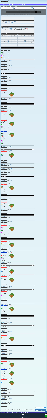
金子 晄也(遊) (3, 77)
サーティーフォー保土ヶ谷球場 (16, 6)
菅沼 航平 (25, 41)
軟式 (17, 412)
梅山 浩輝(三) (3, 60)
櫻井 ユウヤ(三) (4, 107)
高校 (6, 4)
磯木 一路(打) (3, 331)
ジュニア (12, 412)
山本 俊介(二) (3, 327)
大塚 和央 (8, 36)
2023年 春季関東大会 (16, 4)
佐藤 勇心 (9, 22)
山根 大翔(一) (3, 368)
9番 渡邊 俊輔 (10, 28)
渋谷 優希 (11, 77)
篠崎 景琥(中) (3, 180)
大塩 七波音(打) (4, 402)
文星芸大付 (7, 11)
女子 (21, 412)
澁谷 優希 (6, 21)
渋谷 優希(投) (3, 98)
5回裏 (2, 29)
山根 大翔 (25, 40)
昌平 (6, 12)
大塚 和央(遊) (3, 216)
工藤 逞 (9, 21)
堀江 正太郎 (12, 21)
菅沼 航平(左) (3, 198)
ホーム (4, 4)
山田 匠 (8, 42)
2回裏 (2, 28)
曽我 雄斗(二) (3, 221)
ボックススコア (21, 14)
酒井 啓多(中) (3, 110)
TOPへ (33, 73)
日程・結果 (21, 4)
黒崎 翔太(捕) (3, 68)
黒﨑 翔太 (15, 21)
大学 (8, 412)
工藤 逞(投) (3, 286)
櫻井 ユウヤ (25, 42)
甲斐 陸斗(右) (3, 146)
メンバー (17, 14)
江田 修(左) (3, 89)
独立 (24, 412)
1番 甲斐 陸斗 (10, 29)
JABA (14, 412)
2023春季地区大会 (10, 4)
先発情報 (32, 14)
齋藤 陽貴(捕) (3, 80)
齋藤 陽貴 (12, 22)
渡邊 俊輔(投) (3, 248)
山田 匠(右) (3, 266)
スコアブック (29, 14)
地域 (27, 412)
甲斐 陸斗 (25, 36)
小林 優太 (8, 40)
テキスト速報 (25, 14)
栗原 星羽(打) (3, 398)
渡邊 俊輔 (6, 22)
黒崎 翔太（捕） (22, 28)
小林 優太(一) (3, 65)
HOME (1, 412)
